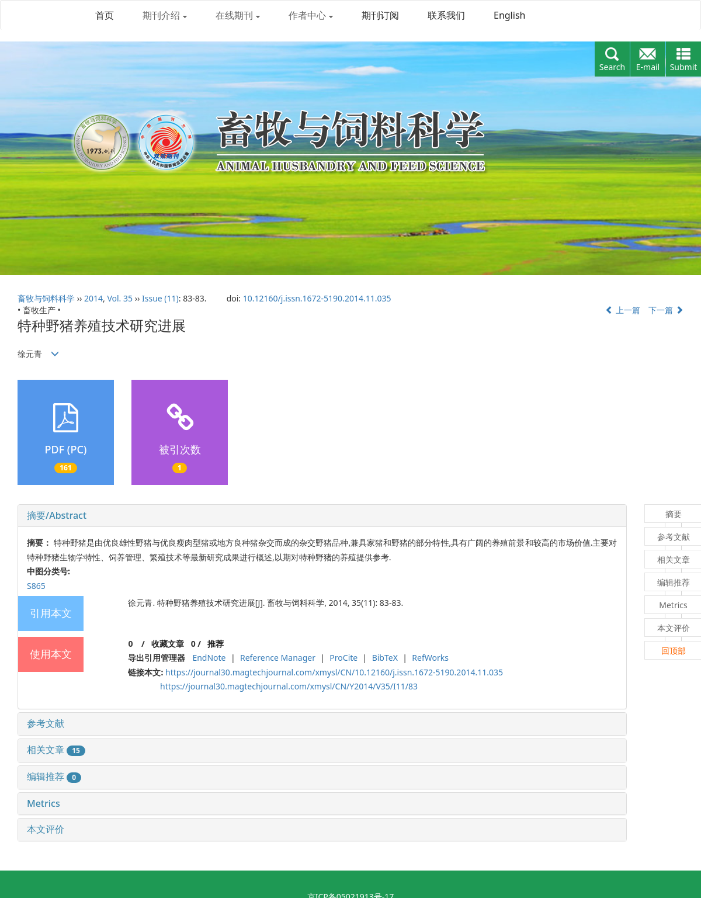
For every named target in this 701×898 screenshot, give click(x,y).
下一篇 (665, 309)
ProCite (343, 657)
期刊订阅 (380, 15)
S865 (36, 585)
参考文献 (45, 723)
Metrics (43, 803)
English (509, 15)
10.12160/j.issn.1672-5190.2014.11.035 (317, 298)
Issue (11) (160, 298)
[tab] (322, 516)
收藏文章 (167, 643)
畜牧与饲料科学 (46, 298)
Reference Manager (277, 657)
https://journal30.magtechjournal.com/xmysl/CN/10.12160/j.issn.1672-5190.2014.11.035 (334, 672)
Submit (683, 66)
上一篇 (622, 309)
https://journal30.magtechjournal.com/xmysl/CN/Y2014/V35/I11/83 (289, 686)
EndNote (208, 657)
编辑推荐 (54, 776)
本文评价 (45, 829)
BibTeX (385, 657)
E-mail (648, 66)
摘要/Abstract (56, 515)
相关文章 (56, 749)
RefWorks (430, 657)
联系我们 (446, 15)
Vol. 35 (120, 298)
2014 (93, 298)
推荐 (215, 643)
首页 (104, 15)
